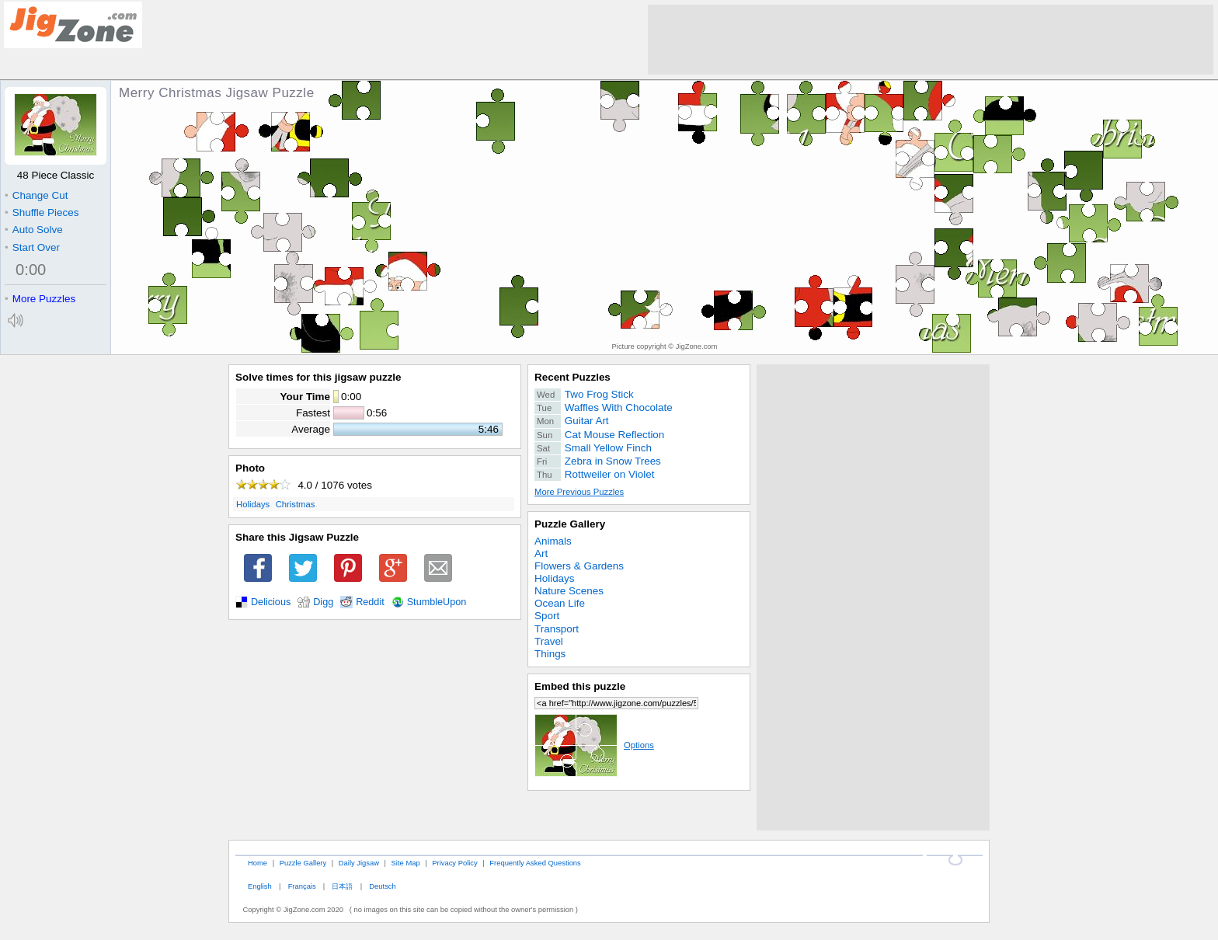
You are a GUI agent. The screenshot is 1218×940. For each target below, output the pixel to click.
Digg (323, 602)
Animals (553, 541)
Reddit (370, 602)
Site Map (406, 862)
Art (541, 553)
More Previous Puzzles (579, 491)
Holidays (253, 504)
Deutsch (382, 886)
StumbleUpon (437, 602)
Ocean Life (559, 603)
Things (550, 654)
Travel (548, 641)
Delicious (271, 602)
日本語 (342, 886)
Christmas (295, 504)
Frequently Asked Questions (534, 862)
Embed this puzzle (579, 686)
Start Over (32, 247)
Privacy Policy (454, 862)
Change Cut (36, 195)
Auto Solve (34, 229)
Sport (546, 615)
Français (302, 886)
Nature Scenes (569, 591)
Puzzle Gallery (569, 524)
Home (257, 862)
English (260, 886)
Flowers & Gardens (579, 566)
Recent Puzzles (572, 377)
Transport (556, 629)
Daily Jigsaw (359, 862)
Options (594, 745)
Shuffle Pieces (41, 212)
